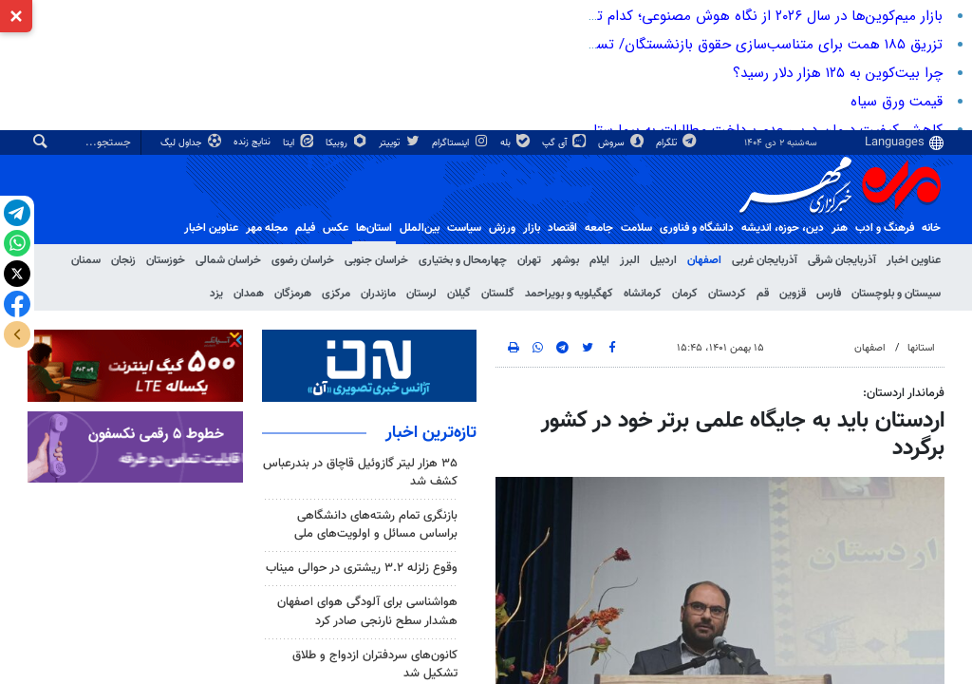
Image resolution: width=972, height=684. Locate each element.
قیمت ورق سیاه (896, 101)
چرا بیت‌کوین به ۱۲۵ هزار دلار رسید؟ (838, 73)
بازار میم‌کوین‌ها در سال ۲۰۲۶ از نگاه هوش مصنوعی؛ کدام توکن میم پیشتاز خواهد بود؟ (688, 16)
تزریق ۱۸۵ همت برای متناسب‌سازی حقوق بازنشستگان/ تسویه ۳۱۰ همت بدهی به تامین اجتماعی (657, 44)
